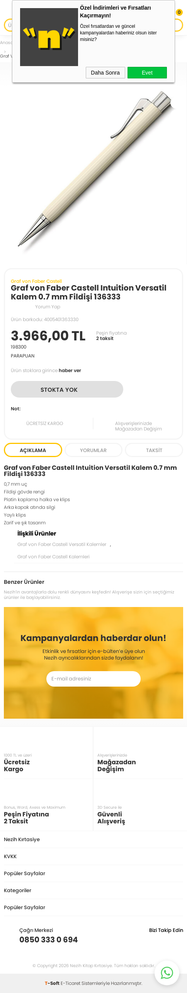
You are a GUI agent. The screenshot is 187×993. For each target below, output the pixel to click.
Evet (147, 73)
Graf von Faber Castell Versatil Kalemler (61, 544)
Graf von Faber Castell (36, 281)
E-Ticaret (70, 983)
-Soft (53, 983)
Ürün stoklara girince (46, 370)
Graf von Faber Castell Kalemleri (53, 556)
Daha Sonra (105, 73)
